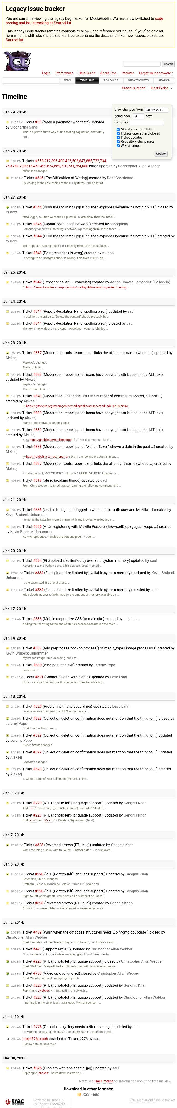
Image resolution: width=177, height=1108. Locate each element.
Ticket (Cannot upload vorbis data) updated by (69, 677)
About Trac (108, 73)
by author (139, 122)
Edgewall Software (51, 1104)
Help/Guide (87, 73)
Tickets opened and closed (138, 133)
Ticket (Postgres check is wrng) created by (62, 253)
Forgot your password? (156, 73)
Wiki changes (129, 146)
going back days (133, 116)
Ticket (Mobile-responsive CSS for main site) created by (75, 619)
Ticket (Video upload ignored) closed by (75, 973)
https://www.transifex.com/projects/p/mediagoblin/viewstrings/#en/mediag (74, 287)
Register (128, 73)
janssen (43, 1073)
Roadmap (111, 80)
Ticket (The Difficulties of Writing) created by (72, 178)
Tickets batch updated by (83, 163)
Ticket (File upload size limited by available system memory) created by (84, 590)
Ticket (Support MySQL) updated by (72, 949)
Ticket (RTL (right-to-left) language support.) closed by (87, 961)
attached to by (55, 1039)
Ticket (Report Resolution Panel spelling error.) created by (72, 323)
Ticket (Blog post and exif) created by (63, 665)
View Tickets (138, 80)
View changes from (141, 110)
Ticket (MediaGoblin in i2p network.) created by (69, 224)
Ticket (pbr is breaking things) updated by (59, 480)
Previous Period (133, 88)
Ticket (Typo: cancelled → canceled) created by (90, 282)
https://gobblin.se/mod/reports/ (49, 439)
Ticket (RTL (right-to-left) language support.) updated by (78, 803)
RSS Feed (90, 1094)
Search (164, 80)
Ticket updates (130, 138)
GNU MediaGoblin (142, 1100)
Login (46, 73)
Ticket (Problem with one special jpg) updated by (70, 706)
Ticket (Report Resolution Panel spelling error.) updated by (72, 311)
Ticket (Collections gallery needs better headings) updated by (75, 1027)
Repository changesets (136, 142)
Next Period (160, 88)
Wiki (67, 80)
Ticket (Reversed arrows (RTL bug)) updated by (72, 845)
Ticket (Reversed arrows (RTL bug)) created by (72, 903)
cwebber (43, 990)
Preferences (64, 73)
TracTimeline (103, 1081)
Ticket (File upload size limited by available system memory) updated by (84, 560)
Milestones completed (135, 129)
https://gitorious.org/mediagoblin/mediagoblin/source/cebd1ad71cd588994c (75, 406)
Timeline (87, 80)
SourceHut (14, 40)
